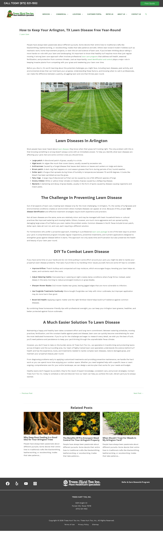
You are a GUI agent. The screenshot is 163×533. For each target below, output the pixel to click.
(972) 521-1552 (28, 3)
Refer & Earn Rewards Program (136, 484)
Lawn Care (25, 34)
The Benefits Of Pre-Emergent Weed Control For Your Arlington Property (80, 440)
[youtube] (26, 486)
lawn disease (63, 149)
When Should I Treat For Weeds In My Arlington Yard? (120, 438)
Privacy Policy (83, 527)
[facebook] (8, 486)
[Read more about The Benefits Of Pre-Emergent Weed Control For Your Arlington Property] (81, 423)
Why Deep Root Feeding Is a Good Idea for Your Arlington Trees (41, 438)
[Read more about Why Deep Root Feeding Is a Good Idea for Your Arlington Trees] (42, 423)
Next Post (138, 393)
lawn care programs (90, 56)
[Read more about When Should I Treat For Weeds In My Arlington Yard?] (121, 423)
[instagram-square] (35, 486)
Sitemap (94, 527)
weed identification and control (100, 59)
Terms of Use (70, 527)
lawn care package (100, 231)
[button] (149, 4)
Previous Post (26, 393)
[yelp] (17, 486)
